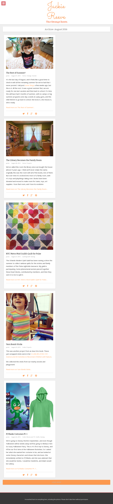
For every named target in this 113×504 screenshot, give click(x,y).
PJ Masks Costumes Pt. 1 (16, 434)
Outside (34, 76)
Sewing (33, 256)
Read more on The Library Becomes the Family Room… (27, 189)
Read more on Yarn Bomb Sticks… (19, 369)
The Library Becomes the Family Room (24, 160)
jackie (7, 76)
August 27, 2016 (15, 256)
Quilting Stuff (26, 256)
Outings (29, 76)
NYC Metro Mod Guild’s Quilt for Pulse (23, 253)
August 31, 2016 (15, 76)
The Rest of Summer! (16, 73)
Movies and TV (30, 437)
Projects (29, 163)
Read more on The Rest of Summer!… (20, 107)
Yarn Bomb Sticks (14, 344)
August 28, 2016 (15, 163)
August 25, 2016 (15, 347)
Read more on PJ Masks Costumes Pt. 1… (22, 468)
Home (24, 76)
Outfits (38, 437)
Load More (56, 482)
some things (29, 85)
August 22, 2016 (15, 437)
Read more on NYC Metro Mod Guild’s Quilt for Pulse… (26, 280)
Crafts (24, 347)
